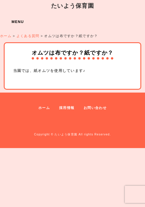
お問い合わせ (95, 108)
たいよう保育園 (72, 5)
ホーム (44, 108)
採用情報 (66, 108)
